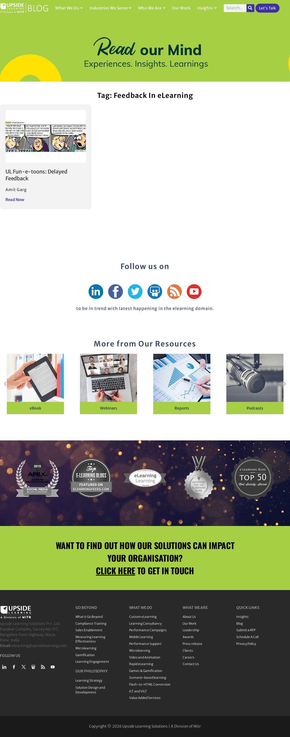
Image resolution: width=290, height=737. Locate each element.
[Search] (250, 8)
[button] (5, 384)
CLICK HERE (115, 570)
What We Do (69, 8)
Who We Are (152, 8)
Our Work (181, 8)
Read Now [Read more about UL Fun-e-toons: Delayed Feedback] (15, 199)
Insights (207, 8)
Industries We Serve (111, 8)
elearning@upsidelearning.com (39, 645)
